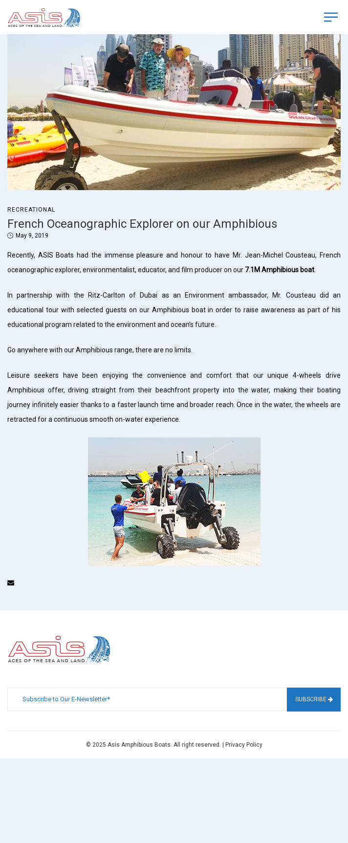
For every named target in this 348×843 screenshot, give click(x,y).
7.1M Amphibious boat (279, 270)
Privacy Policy (243, 744)
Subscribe (314, 699)
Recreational (31, 209)
